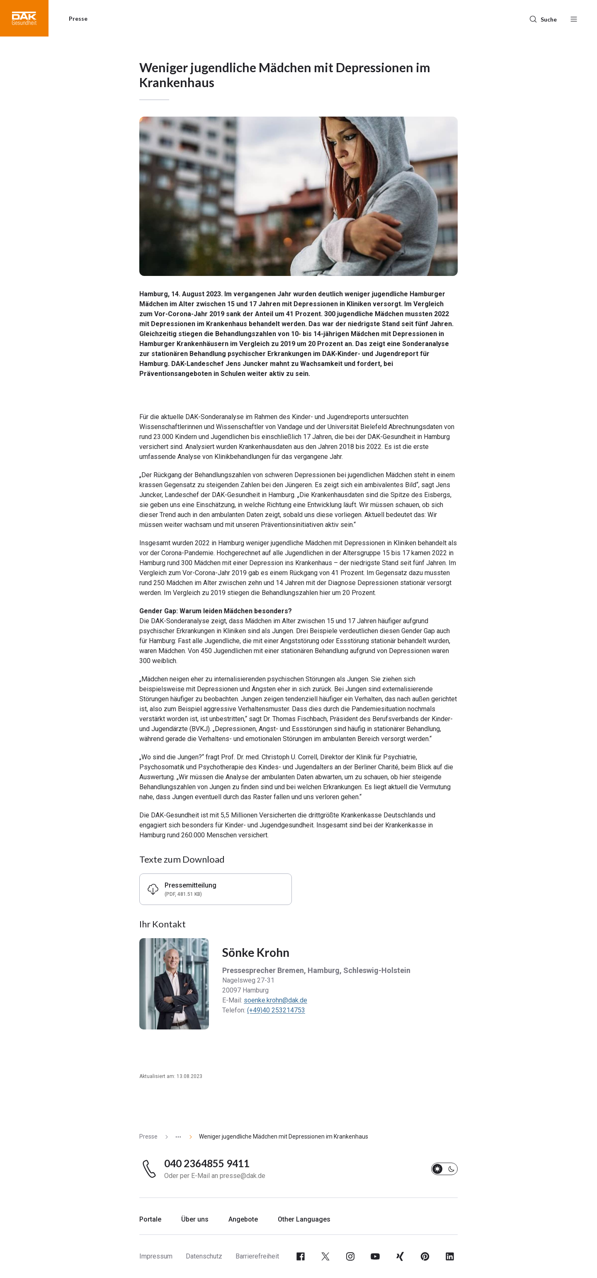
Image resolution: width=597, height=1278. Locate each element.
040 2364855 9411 (207, 1163)
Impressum (155, 1256)
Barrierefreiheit (257, 1256)
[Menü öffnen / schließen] (573, 18)
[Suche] (543, 18)
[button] (24, 18)
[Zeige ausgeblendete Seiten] (175, 1137)
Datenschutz (204, 1256)
